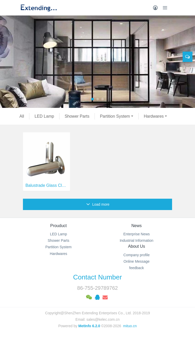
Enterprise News (136, 234)
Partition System (115, 116)
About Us (136, 246)
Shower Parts (77, 116)
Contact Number (97, 277)
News (136, 225)
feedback (136, 268)
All (22, 116)
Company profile (136, 255)
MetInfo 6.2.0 (89, 326)
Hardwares (154, 116)
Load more (97, 204)
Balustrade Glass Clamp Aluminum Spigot (46, 185)
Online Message (136, 261)
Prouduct (58, 225)
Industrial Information (137, 240)
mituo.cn (130, 326)
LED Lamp (44, 116)
